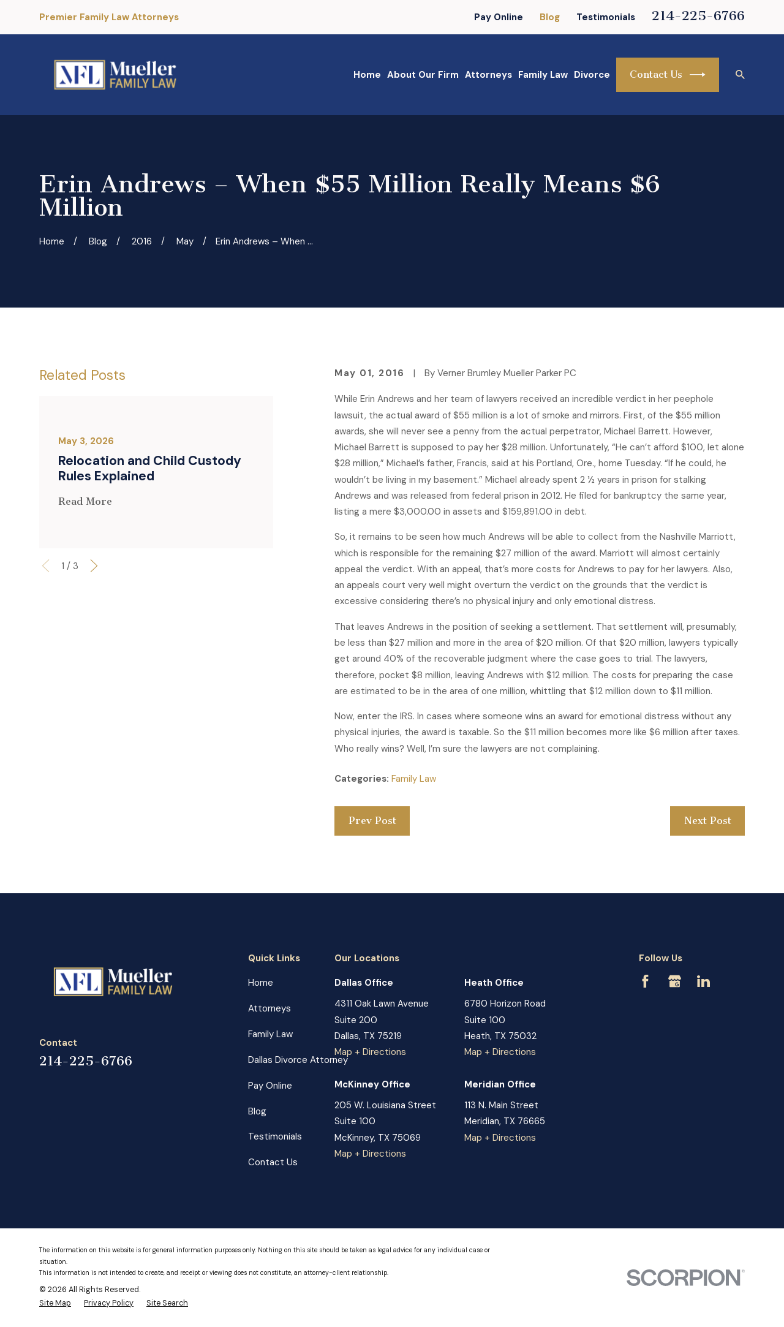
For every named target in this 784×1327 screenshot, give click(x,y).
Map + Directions (370, 1052)
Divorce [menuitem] (592, 75)
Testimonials (605, 17)
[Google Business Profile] (674, 981)
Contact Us (668, 75)
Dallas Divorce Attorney (298, 1060)
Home (260, 983)
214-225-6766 (698, 15)
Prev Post (372, 820)
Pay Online (498, 17)
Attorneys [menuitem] (488, 75)
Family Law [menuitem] (543, 75)
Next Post (707, 820)
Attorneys (269, 1008)
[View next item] (94, 565)
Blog (550, 17)
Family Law (413, 779)
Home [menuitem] (367, 75)
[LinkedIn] (703, 981)
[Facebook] (645, 981)
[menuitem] (55, 1303)
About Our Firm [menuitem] (423, 75)
